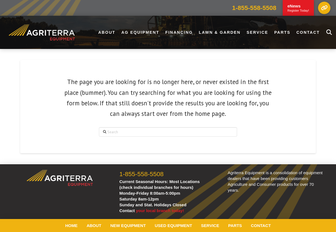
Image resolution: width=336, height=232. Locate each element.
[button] (324, 8)
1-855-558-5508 (254, 7)
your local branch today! (160, 210)
